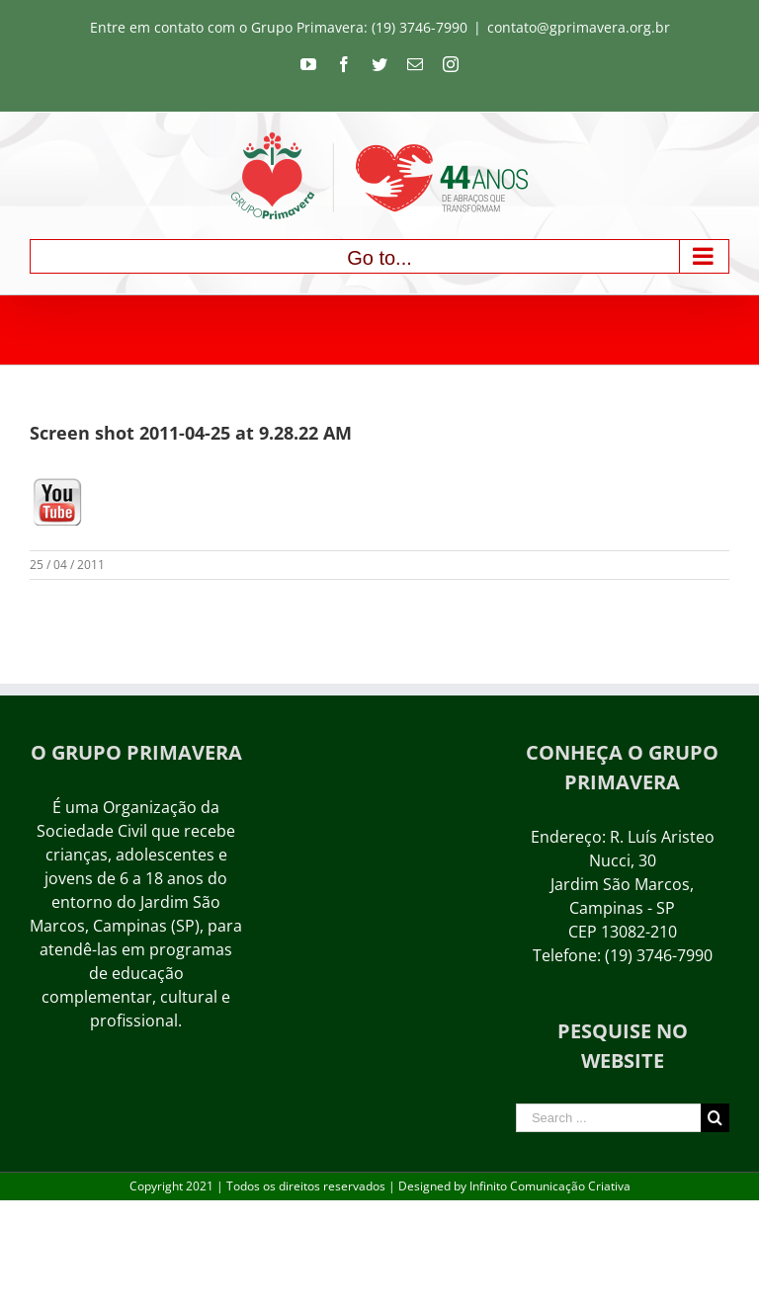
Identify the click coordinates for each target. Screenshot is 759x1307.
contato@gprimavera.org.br (578, 27)
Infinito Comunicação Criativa (550, 1186)
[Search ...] (608, 1117)
